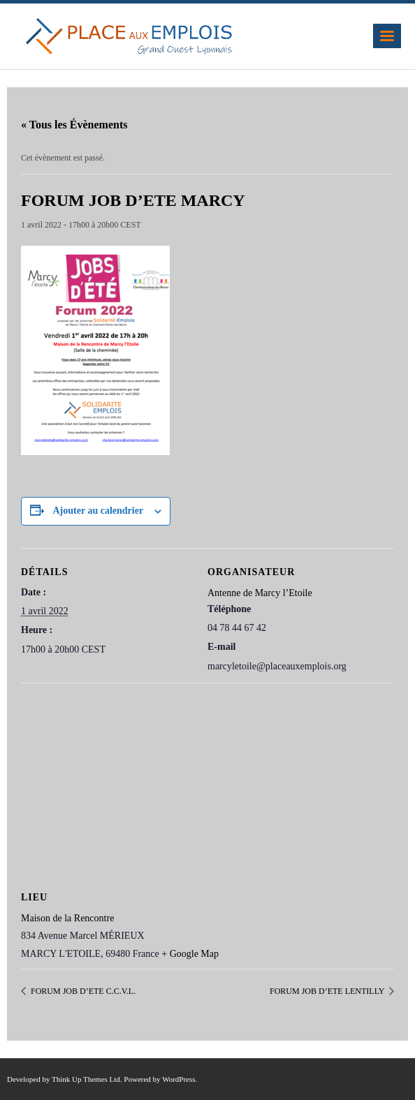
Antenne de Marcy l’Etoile (260, 593)
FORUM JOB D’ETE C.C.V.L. (82, 991)
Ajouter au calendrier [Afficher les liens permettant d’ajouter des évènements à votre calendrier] (98, 510)
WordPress (178, 1079)
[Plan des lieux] (207, 783)
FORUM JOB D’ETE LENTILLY (328, 991)
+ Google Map (190, 954)
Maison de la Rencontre (67, 918)
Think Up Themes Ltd (86, 1079)
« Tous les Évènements (74, 125)
